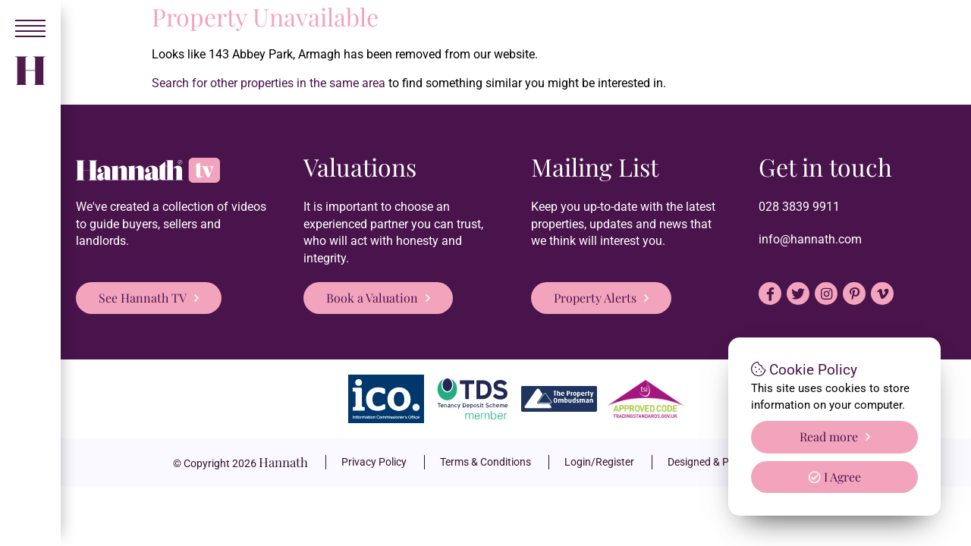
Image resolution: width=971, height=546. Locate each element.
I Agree (835, 477)
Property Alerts (595, 298)
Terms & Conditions (485, 462)
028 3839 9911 (799, 206)
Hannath (283, 461)
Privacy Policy (374, 462)
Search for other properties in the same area (268, 83)
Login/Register (599, 462)
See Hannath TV (143, 298)
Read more (829, 436)
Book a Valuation (372, 298)
